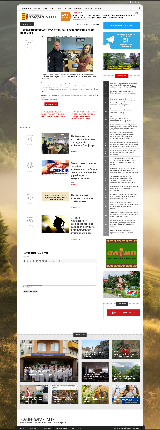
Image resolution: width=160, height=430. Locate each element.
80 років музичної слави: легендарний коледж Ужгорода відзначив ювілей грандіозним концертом (123, 196)
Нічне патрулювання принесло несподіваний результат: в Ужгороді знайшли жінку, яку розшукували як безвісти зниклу (104, 16)
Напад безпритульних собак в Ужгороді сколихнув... (94, 354)
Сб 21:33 (106, 93)
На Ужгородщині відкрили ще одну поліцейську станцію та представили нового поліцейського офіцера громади (53, 114)
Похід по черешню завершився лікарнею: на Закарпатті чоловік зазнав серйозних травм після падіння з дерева (124, 205)
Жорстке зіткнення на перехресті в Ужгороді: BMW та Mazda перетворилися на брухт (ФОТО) (122, 119)
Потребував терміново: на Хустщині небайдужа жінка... (34, 399)
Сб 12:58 (106, 214)
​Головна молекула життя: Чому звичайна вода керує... (126, 399)
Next (139, 13)
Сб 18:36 (106, 119)
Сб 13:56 (106, 196)
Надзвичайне (26, 8)
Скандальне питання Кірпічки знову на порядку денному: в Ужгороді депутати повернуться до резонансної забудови (124, 144)
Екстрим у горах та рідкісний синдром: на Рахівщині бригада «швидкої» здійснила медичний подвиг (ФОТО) (124, 85)
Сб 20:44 (106, 102)
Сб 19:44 (106, 111)
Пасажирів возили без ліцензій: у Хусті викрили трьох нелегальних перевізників (124, 188)
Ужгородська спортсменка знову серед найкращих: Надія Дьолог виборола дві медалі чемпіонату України (124, 214)
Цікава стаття (51, 104)
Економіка (77, 8)
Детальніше (75, 152)
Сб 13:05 (106, 205)
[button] (24, 261)
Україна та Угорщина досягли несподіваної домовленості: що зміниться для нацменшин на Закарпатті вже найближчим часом (122, 179)
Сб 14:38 (106, 179)
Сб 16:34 (106, 152)
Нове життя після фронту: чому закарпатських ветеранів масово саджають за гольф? (121, 111)
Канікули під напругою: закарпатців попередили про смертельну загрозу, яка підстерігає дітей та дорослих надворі (123, 223)
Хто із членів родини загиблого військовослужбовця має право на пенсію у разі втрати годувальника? (84, 170)
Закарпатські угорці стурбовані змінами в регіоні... (63, 399)
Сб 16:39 (106, 144)
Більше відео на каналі (124, 313)
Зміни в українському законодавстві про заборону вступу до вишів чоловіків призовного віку (83, 225)
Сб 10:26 (106, 232)
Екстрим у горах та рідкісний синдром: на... (125, 377)
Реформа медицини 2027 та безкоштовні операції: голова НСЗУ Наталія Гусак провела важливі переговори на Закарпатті (123, 102)
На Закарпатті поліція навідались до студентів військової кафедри (83, 140)
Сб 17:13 (106, 135)
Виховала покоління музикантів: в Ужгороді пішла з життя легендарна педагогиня (123, 93)
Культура (52, 8)
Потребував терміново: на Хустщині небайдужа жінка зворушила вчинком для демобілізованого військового (123, 127)
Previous (137, 13)
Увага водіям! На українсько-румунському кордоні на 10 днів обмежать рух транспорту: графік (122, 232)
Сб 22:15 (106, 85)
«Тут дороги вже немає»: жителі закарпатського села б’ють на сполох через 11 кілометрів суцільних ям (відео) (123, 161)
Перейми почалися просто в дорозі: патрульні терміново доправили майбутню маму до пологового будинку (124, 170)
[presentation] (24, 261)
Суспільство (88, 8)
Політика (37, 8)
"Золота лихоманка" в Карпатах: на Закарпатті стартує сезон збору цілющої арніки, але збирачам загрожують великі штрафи (122, 135)
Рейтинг (95, 24)
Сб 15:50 (106, 161)
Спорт (60, 8)
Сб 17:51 (106, 126)
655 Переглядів (82, 24)
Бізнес (45, 8)
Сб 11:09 (106, 223)
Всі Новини (98, 8)
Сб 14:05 (106, 188)
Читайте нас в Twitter (123, 26)
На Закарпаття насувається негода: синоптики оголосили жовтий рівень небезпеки (123, 152)
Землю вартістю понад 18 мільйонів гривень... (126, 355)
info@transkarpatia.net (59, 423)
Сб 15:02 (106, 170)
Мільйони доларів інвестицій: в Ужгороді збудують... (94, 376)
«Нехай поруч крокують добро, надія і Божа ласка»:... (95, 399)
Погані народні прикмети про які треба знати (82, 198)
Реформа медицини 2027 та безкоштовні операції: (44, 372)
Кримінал (68, 8)
